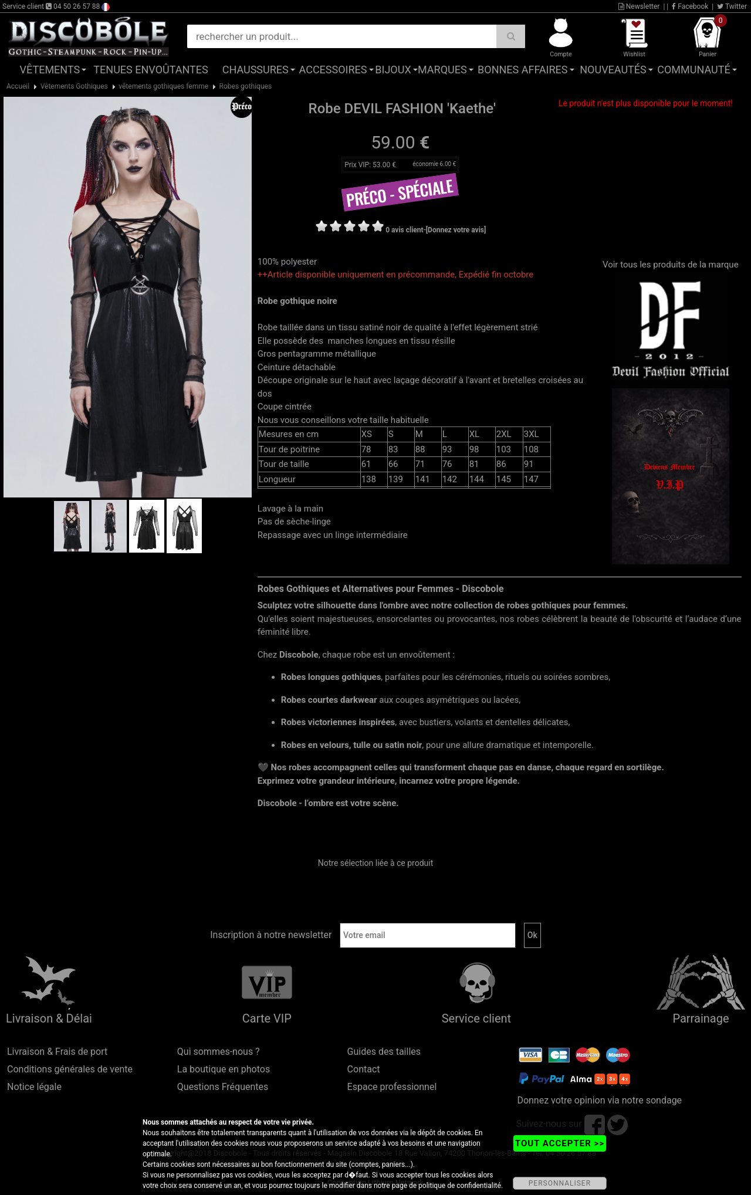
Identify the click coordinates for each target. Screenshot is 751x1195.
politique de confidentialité (459, 1186)
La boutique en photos (223, 1069)
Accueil (17, 86)
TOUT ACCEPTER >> (559, 1143)
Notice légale (34, 1086)
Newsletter (639, 6)
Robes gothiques (245, 86)
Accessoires (333, 69)
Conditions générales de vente (70, 1069)
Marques (442, 69)
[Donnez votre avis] (456, 230)
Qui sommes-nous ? (218, 1051)
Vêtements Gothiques (74, 86)
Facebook (690, 6)
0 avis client (404, 230)
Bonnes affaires (522, 69)
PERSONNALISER (560, 1183)
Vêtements (50, 69)
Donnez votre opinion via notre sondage (599, 1100)
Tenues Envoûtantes (150, 69)
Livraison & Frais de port (57, 1051)
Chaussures (255, 69)
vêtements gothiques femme (163, 86)
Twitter (732, 6)
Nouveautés (613, 69)
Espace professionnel (392, 1086)
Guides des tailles (384, 1051)
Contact (363, 1069)
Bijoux (393, 69)
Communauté (693, 69)
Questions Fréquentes (223, 1086)
